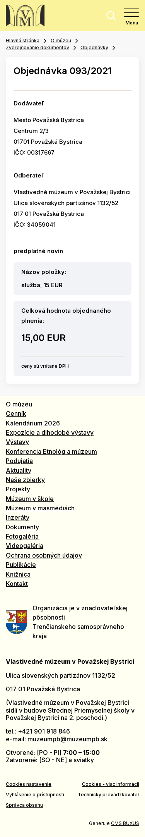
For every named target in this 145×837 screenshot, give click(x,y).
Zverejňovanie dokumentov (37, 47)
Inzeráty (17, 517)
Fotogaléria (22, 536)
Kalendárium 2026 (33, 423)
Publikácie (21, 564)
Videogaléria (24, 545)
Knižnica (18, 574)
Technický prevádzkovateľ (108, 794)
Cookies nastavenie (28, 784)
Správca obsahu (24, 805)
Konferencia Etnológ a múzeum (51, 451)
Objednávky (94, 47)
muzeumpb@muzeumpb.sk (67, 739)
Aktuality (18, 470)
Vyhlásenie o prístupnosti (35, 794)
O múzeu (61, 40)
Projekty (18, 489)
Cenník (16, 413)
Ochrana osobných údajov (44, 555)
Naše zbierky (25, 480)
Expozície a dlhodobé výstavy (50, 432)
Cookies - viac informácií (110, 784)
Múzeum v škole (30, 499)
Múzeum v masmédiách (40, 508)
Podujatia (19, 461)
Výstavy (17, 442)
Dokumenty (22, 527)
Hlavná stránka (22, 40)
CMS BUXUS (125, 823)
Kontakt (17, 583)
